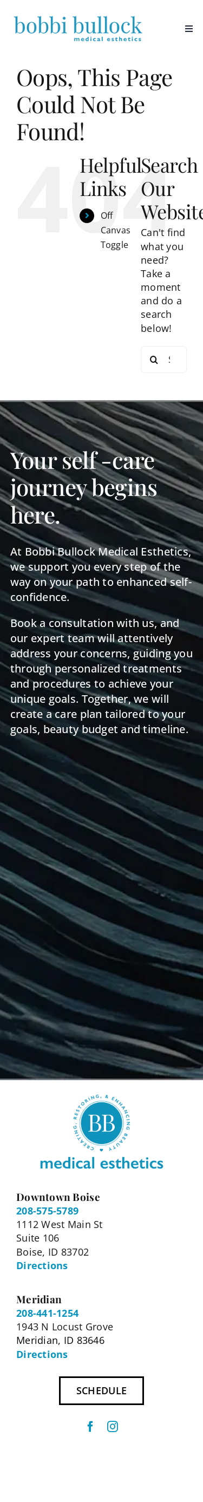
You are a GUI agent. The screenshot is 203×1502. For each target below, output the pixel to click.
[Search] (154, 359)
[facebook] (90, 1426)
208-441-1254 (47, 1313)
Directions (42, 1265)
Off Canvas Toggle (116, 230)
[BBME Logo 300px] (78, 15)
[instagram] (112, 1426)
